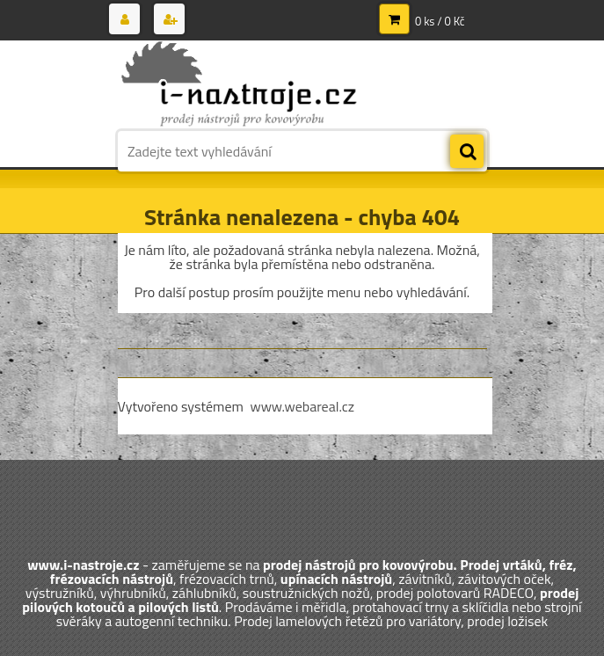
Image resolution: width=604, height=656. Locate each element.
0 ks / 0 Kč (440, 21)
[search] (467, 152)
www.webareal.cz (302, 406)
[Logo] (239, 85)
